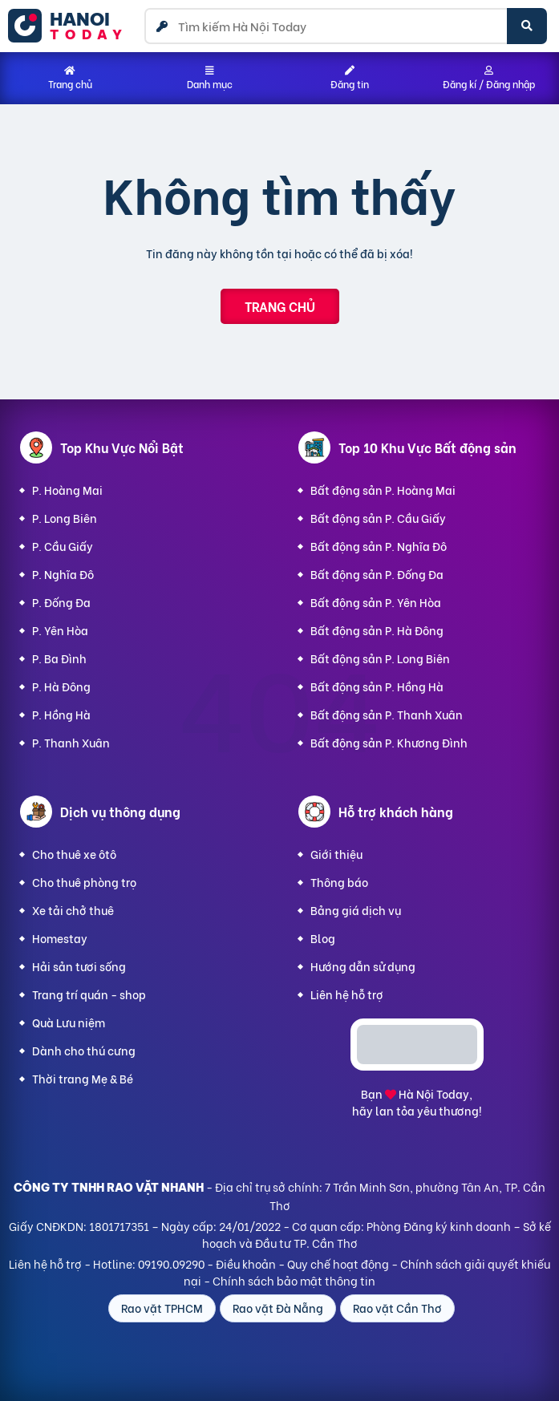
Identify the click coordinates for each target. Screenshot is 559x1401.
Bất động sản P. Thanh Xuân (386, 714)
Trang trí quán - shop (89, 994)
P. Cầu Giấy (62, 545)
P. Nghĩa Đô (63, 573)
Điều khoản (246, 1263)
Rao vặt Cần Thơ (397, 1307)
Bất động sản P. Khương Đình (389, 742)
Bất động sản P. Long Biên (380, 658)
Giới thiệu (336, 853)
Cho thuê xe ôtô (74, 853)
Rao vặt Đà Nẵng (278, 1307)
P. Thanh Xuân (71, 742)
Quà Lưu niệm (68, 1022)
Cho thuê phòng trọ (84, 881)
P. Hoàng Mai (67, 489)
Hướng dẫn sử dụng (362, 966)
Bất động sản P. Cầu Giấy (378, 517)
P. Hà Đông (61, 686)
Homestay (59, 937)
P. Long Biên (64, 517)
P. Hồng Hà (61, 714)
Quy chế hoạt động (338, 1263)
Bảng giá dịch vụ (355, 909)
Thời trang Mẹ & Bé (82, 1078)
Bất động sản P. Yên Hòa (375, 601)
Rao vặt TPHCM (162, 1307)
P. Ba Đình (59, 658)
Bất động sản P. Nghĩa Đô (378, 545)
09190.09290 (171, 1263)
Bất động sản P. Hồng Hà (377, 686)
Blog (322, 937)
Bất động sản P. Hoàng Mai (383, 489)
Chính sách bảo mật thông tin (294, 1280)
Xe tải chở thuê (73, 909)
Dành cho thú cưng (84, 1050)
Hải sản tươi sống (79, 966)
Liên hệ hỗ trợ (346, 994)
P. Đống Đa (61, 601)
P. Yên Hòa (60, 630)
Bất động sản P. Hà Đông (377, 630)
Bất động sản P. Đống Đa (377, 573)
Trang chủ (280, 306)
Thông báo (339, 881)
